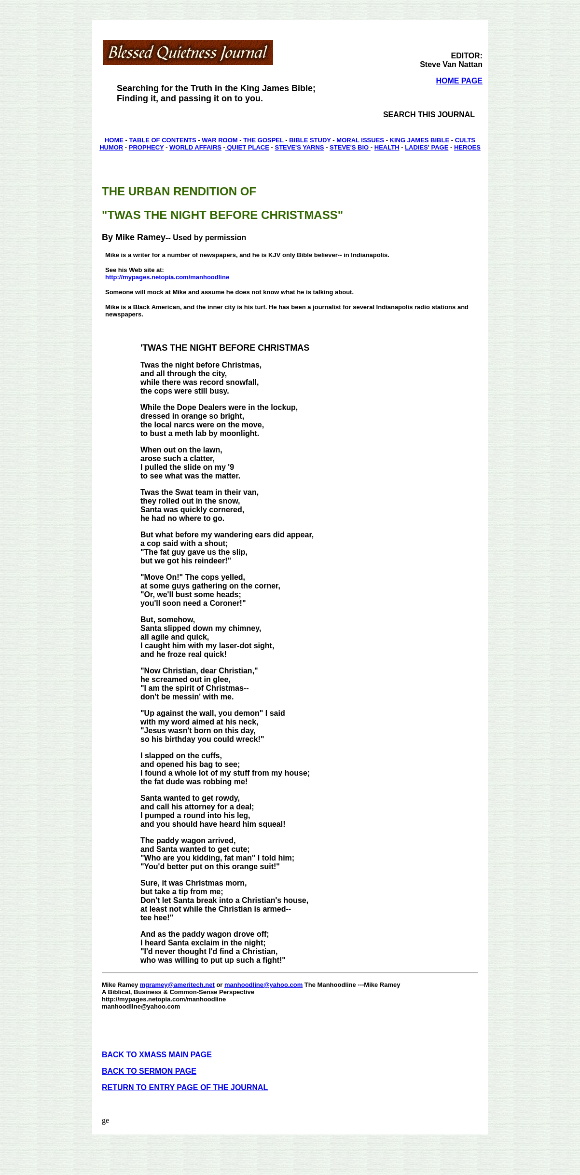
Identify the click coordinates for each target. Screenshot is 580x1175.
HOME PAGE (459, 81)
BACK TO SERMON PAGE (149, 1071)
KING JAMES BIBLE (420, 140)
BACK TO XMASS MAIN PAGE (157, 1055)
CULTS (465, 140)
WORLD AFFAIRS (195, 147)
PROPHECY (146, 147)
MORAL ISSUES (360, 140)
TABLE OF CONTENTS (162, 140)
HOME (114, 140)
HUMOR (111, 147)
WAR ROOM (219, 140)
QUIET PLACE (247, 147)
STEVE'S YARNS (299, 147)
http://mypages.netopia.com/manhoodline (167, 277)
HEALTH (387, 147)
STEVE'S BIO (350, 147)
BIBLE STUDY (310, 140)
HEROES (467, 147)
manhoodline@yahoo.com (263, 984)
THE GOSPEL (263, 140)
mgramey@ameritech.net (177, 984)
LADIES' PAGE (426, 147)
